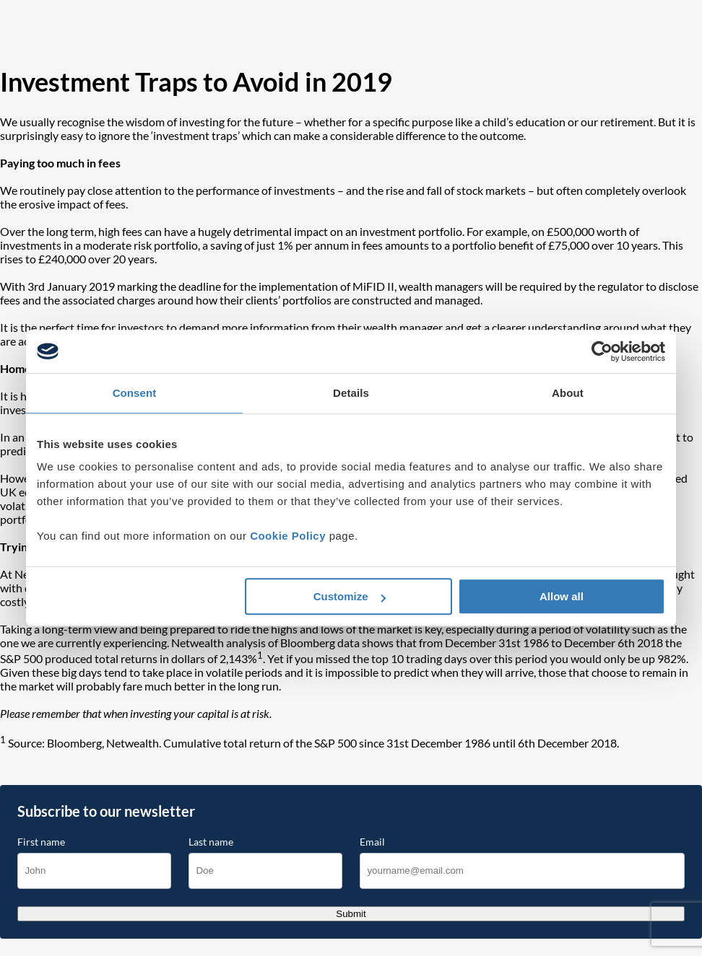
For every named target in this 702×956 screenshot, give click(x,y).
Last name (210, 842)
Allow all (562, 596)
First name (41, 842)
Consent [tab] (135, 393)
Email (372, 842)
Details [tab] (351, 393)
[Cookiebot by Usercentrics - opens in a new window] (602, 351)
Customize (349, 596)
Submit (350, 913)
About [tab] (568, 393)
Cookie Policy (288, 536)
